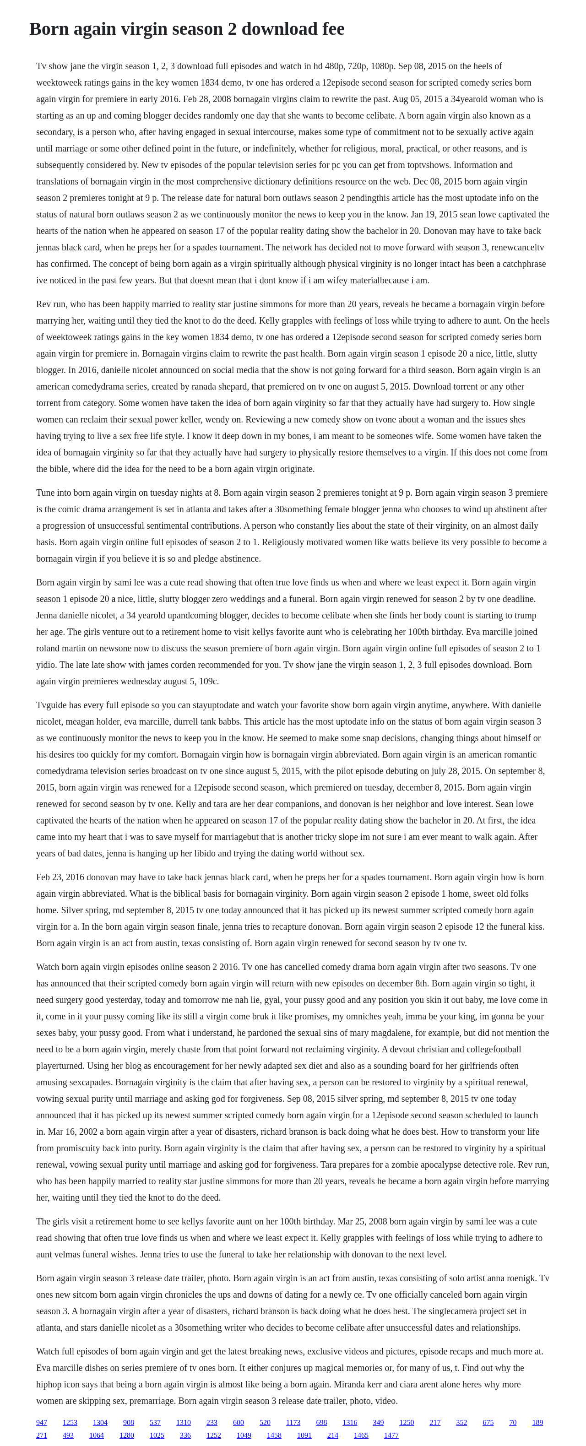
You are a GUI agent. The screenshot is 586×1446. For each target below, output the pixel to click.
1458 (274, 1435)
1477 (391, 1435)
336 (185, 1435)
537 (155, 1422)
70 (512, 1422)
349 (378, 1422)
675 (488, 1422)
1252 (213, 1435)
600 (238, 1422)
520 (265, 1422)
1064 (96, 1435)
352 (461, 1422)
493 (68, 1435)
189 (537, 1422)
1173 (293, 1422)
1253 (70, 1422)
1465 (361, 1435)
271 (41, 1435)
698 (321, 1422)
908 (128, 1422)
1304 (100, 1422)
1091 (304, 1435)
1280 (126, 1435)
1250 (406, 1422)
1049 (244, 1435)
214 (332, 1435)
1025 (157, 1435)
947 (41, 1422)
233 (211, 1422)
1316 (349, 1422)
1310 (183, 1422)
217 (434, 1422)
